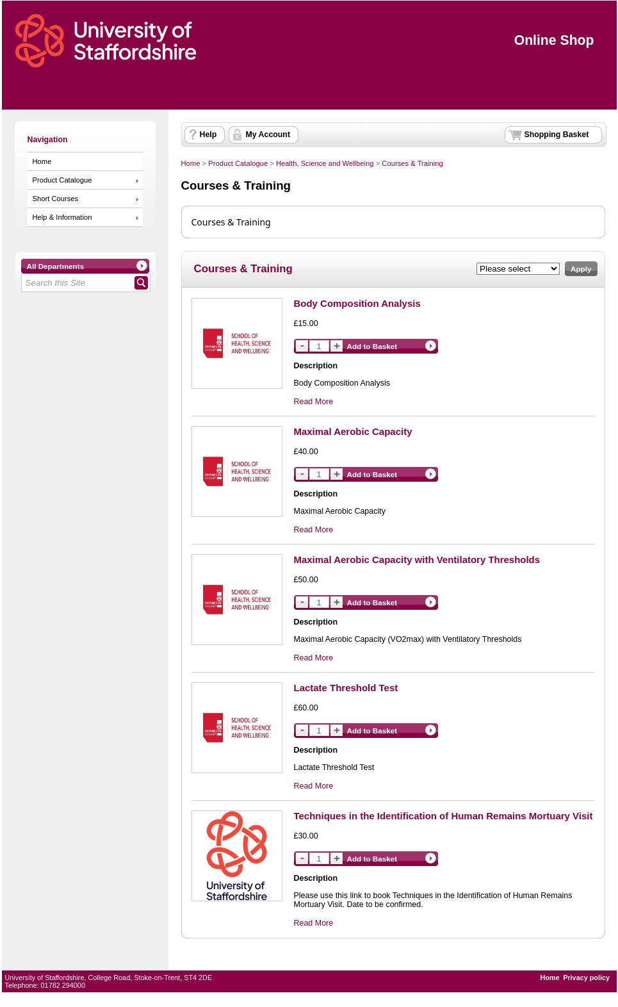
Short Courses (56, 198)
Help (208, 134)
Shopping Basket (556, 134)
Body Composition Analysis (357, 303)
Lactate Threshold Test (346, 687)
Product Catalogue (62, 180)
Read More (314, 401)
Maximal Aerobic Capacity (353, 431)
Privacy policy (586, 977)
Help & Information (62, 217)
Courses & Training (412, 163)
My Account (268, 134)
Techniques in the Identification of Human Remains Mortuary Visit (443, 815)
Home (42, 161)
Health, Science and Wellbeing (325, 163)
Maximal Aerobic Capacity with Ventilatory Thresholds (417, 559)
